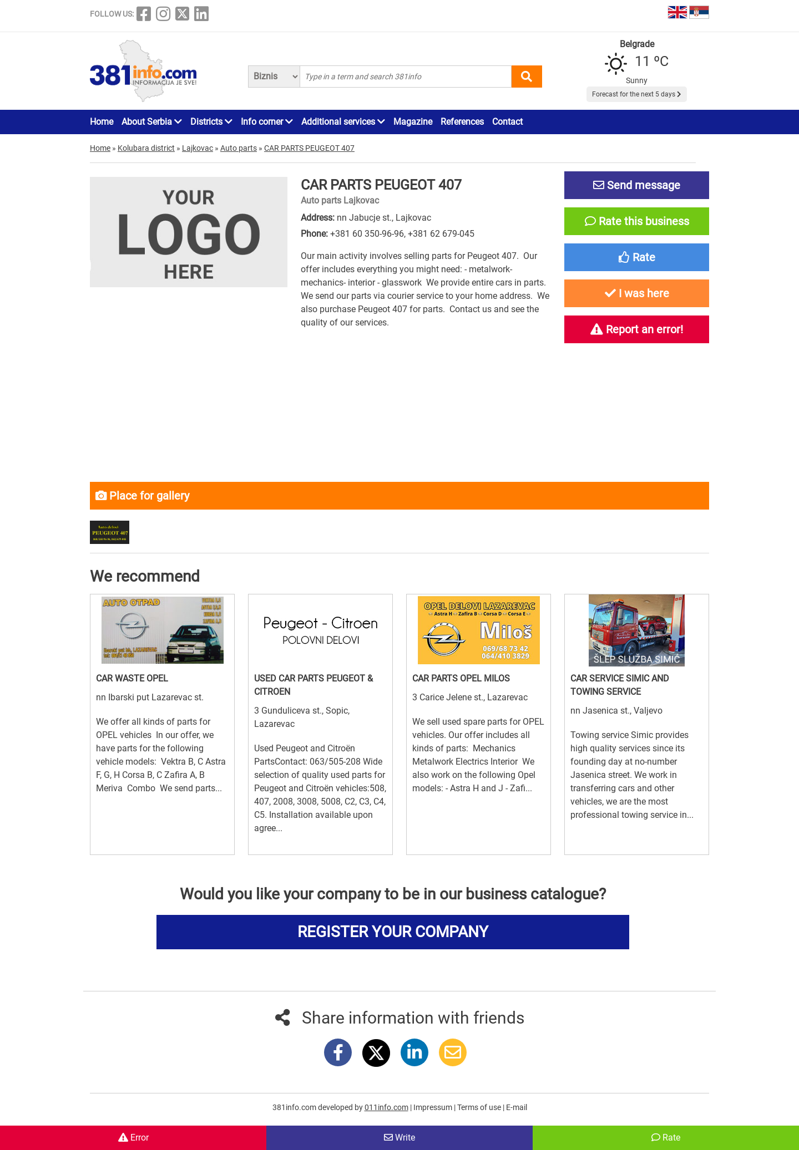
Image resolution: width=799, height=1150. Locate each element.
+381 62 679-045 (441, 233)
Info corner (267, 121)
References (462, 121)
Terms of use (480, 1107)
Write (399, 1137)
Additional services (343, 121)
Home (101, 121)
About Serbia (152, 121)
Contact (507, 121)
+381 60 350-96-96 (367, 233)
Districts (211, 121)
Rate (665, 1137)
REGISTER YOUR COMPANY (392, 932)
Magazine (412, 121)
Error (133, 1137)
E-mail (516, 1107)
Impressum (433, 1107)
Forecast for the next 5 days (636, 94)
